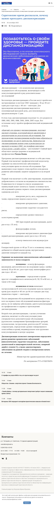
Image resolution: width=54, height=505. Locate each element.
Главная (4, 36)
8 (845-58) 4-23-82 (6, 447)
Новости (16, 36)
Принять (27, 503)
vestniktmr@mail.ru (7, 444)
